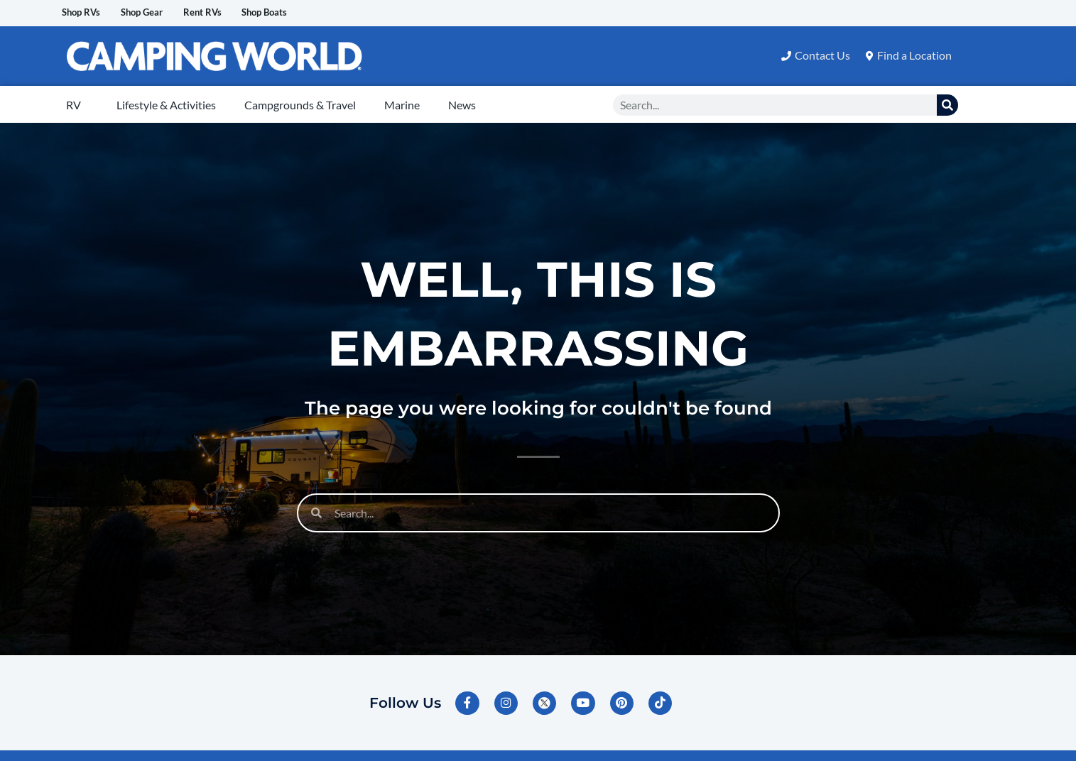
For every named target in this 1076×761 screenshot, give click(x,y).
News (462, 105)
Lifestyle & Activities (166, 105)
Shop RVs (89, 13)
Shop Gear (166, 13)
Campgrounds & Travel (300, 105)
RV (73, 105)
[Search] (947, 105)
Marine (402, 105)
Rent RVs (241, 13)
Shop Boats (319, 13)
